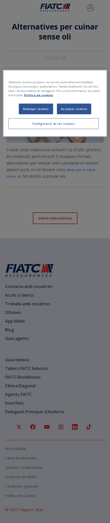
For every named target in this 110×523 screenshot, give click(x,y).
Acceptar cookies (74, 109)
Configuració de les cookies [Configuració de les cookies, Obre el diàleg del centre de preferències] (53, 124)
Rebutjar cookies (36, 109)
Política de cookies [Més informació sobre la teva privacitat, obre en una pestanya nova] (38, 95)
